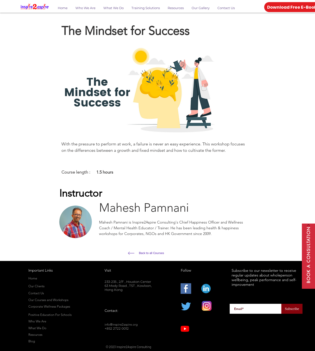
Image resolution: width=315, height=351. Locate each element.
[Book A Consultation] (308, 256)
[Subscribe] (292, 309)
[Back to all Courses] (170, 253)
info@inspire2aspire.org (121, 324)
